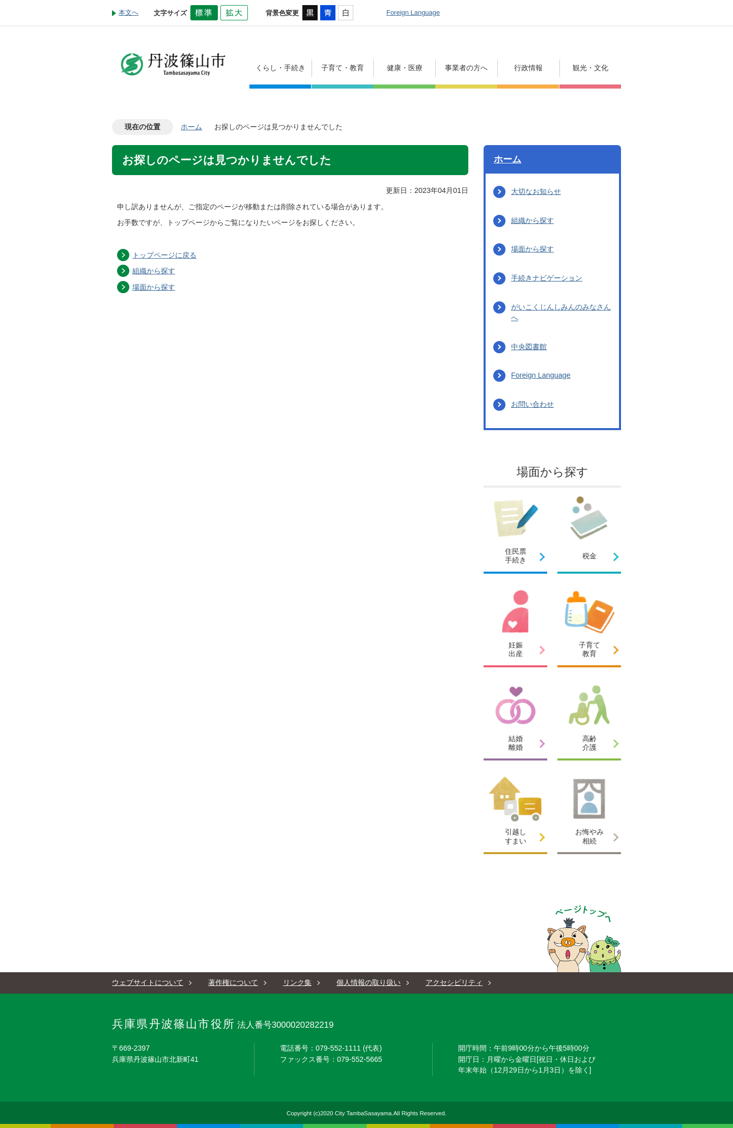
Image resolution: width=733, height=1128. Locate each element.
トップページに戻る (164, 255)
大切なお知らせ (536, 191)
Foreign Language (413, 12)
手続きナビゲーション (546, 278)
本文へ (128, 12)
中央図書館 (529, 347)
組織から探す (153, 271)
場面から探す (153, 287)
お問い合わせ (532, 404)
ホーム (191, 127)
